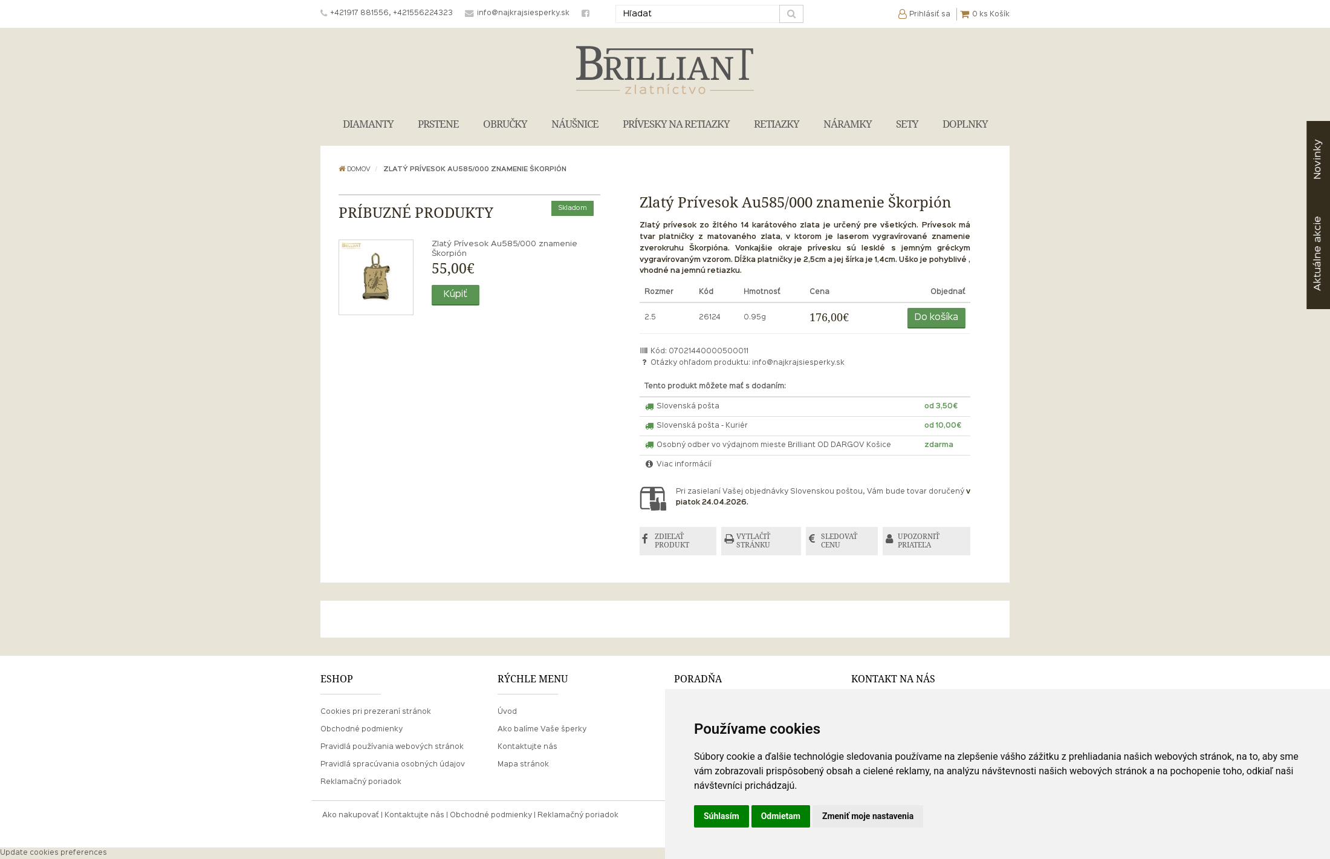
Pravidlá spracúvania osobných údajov (392, 765)
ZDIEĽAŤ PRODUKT (672, 541)
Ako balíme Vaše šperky (542, 730)
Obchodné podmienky (361, 730)
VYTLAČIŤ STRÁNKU (754, 541)
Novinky (1317, 159)
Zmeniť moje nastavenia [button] (867, 816)
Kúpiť (455, 294)
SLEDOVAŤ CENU (840, 541)
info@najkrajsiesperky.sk (798, 363)
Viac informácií (678, 465)
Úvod (507, 712)
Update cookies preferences (53, 853)
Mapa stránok (523, 765)
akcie (1317, 253)
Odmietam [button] (780, 816)
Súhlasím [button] (721, 816)
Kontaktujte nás (527, 747)
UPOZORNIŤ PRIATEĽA (920, 541)
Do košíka (936, 317)
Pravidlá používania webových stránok (392, 747)
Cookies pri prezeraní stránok (375, 712)
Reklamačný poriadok (360, 783)
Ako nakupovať (350, 816)
